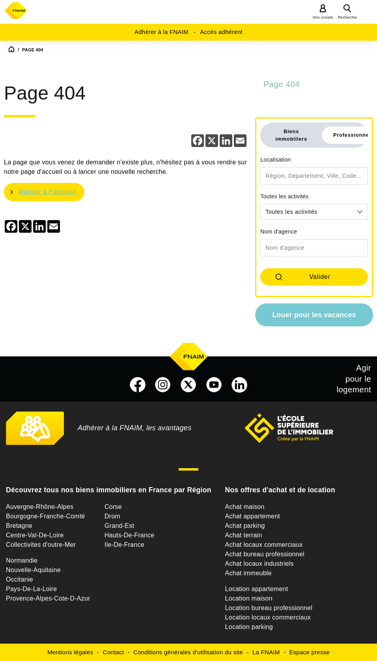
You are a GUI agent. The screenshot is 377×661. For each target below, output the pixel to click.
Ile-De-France (124, 544)
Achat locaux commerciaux (264, 544)
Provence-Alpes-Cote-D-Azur (48, 598)
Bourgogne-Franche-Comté (45, 516)
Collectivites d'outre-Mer (41, 544)
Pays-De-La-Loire (31, 589)
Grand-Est (119, 525)
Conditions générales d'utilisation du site (188, 652)
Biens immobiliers (291, 135)
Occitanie (19, 579)
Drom (112, 516)
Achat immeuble (248, 573)
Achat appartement (252, 516)
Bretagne (19, 525)
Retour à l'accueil (48, 191)
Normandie (22, 560)
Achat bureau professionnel (264, 554)
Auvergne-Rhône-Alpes (39, 506)
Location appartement (256, 589)
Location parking (249, 626)
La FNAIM (266, 652)
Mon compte (323, 17)
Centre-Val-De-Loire (35, 535)
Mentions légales (70, 652)
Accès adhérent (221, 31)
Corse (113, 506)
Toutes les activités (284, 196)
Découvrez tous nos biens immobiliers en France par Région (108, 490)
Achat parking (245, 525)
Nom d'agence (278, 231)
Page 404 (281, 84)
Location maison (248, 598)
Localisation (275, 159)
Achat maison (245, 506)
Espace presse (309, 652)
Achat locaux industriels (259, 563)
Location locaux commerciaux (268, 617)
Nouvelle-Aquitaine (33, 570)
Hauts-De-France (129, 535)
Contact (113, 652)
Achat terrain (243, 535)
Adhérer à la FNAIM (161, 31)
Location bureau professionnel (269, 608)
